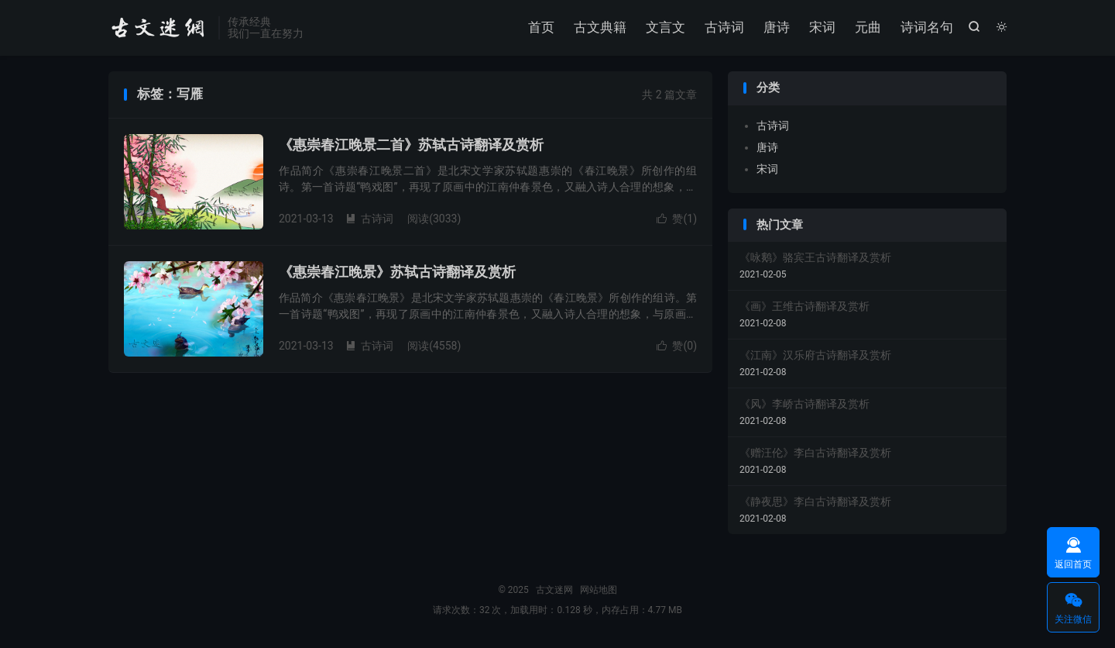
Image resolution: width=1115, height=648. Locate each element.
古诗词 (724, 27)
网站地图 (598, 589)
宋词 (822, 27)
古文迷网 (159, 28)
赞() (677, 218)
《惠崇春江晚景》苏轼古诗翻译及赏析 (397, 272)
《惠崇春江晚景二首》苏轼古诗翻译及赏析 (411, 144)
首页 (541, 27)
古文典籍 (600, 27)
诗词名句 (927, 27)
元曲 (868, 27)
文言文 (665, 27)
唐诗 (776, 27)
